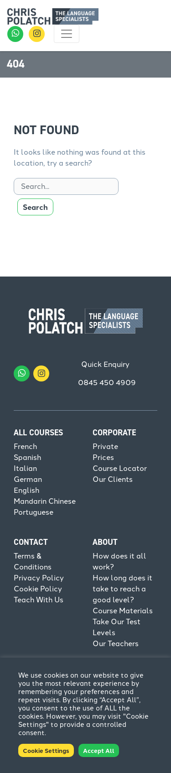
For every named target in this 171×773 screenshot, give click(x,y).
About (105, 542)
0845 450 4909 (107, 382)
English (26, 490)
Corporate (114, 432)
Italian (25, 468)
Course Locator (120, 468)
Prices (103, 457)
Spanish (27, 457)
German (28, 479)
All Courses (38, 432)
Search (35, 207)
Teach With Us (38, 599)
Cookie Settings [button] (46, 750)
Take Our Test (116, 621)
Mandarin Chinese (45, 501)
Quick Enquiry (105, 364)
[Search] (66, 186)
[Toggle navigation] (66, 34)
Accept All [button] (98, 750)
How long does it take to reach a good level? (122, 589)
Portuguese (33, 512)
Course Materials (123, 610)
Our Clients (113, 479)
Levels (104, 632)
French (25, 446)
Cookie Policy (38, 589)
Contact (31, 542)
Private (105, 446)
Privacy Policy (39, 578)
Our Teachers (116, 643)
